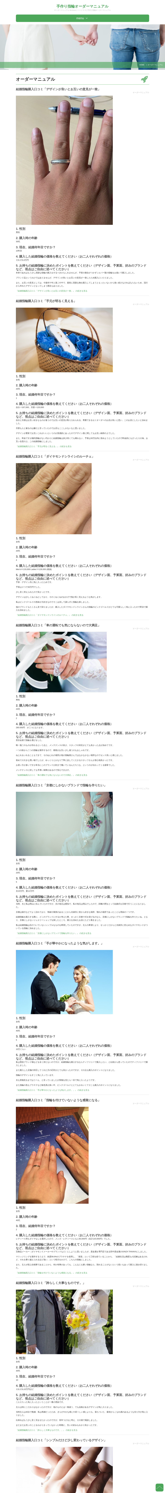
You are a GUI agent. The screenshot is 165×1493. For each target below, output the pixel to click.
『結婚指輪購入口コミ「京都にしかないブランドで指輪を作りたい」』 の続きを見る (53, 933)
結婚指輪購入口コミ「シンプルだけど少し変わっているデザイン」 (61, 1440)
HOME (141, 65)
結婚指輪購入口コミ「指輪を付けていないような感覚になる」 (58, 1100)
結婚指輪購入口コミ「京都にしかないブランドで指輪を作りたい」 (61, 785)
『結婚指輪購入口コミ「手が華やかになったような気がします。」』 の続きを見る (52, 1090)
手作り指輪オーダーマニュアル (82, 6)
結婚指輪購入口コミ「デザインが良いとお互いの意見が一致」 (58, 89)
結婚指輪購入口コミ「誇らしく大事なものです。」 (51, 1283)
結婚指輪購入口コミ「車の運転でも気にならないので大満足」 (58, 625)
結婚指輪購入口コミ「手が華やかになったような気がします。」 (60, 943)
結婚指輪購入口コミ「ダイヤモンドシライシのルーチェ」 (55, 456)
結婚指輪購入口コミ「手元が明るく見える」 (46, 301)
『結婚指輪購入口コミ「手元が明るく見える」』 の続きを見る (44, 446)
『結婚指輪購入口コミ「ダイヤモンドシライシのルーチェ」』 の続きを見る (49, 615)
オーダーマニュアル (141, 92)
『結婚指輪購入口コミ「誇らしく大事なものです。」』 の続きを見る (47, 1430)
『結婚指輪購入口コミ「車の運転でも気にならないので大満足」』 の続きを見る (51, 775)
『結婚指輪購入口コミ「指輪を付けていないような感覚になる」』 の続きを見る (51, 1273)
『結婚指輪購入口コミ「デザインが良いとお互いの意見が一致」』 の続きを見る (51, 291)
